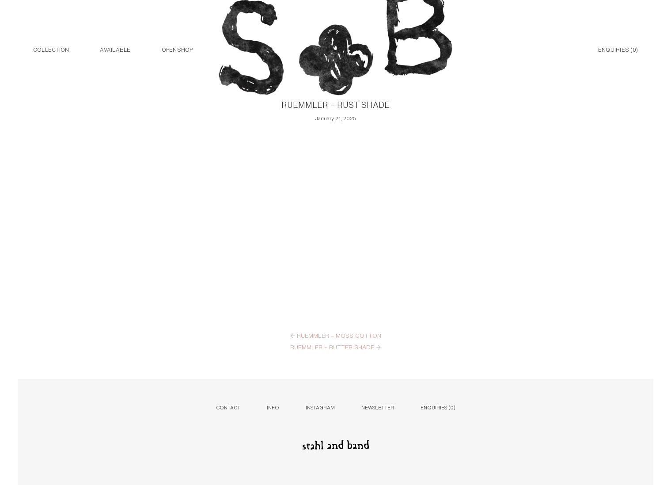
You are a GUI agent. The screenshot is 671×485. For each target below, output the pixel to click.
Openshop (177, 49)
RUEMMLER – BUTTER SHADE (335, 346)
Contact (228, 407)
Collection (51, 49)
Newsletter (377, 407)
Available (115, 49)
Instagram (320, 407)
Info (273, 407)
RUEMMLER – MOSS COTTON (335, 335)
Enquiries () (618, 49)
